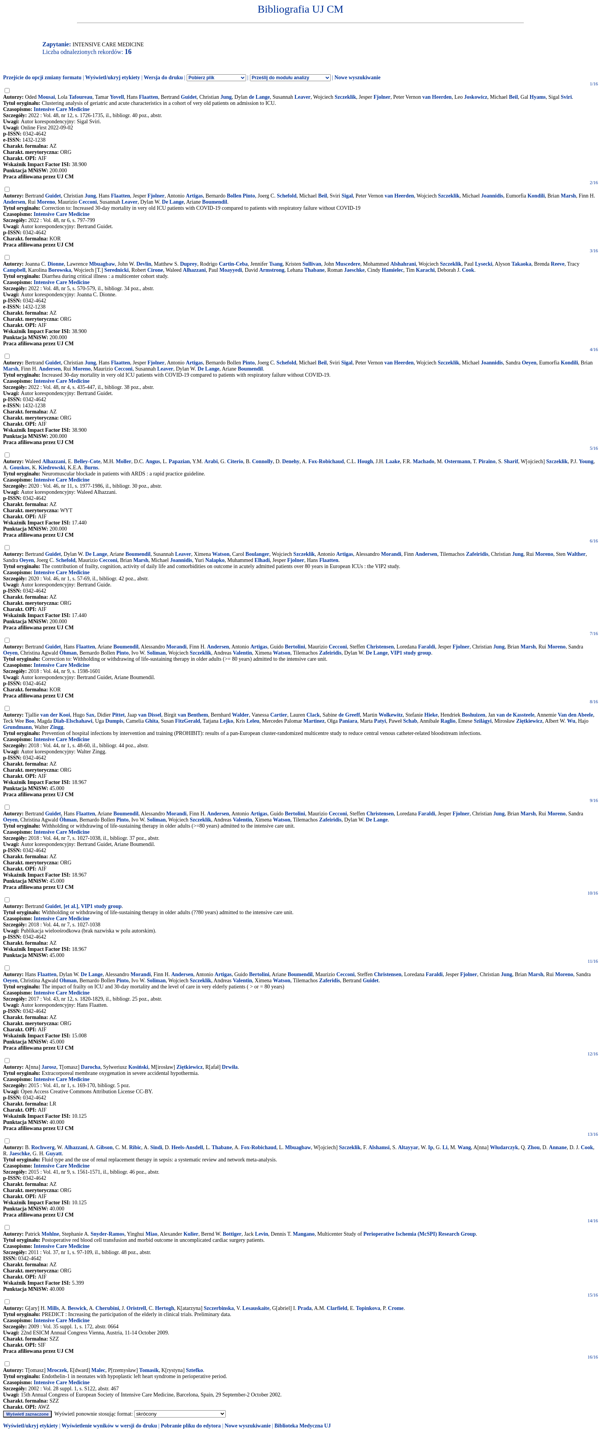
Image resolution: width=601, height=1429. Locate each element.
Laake (393, 461)
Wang (464, 1147)
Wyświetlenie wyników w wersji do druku (109, 1426)
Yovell (117, 97)
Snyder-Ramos (107, 1234)
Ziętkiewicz (529, 721)
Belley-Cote (87, 461)
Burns (91, 467)
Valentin (242, 653)
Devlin (143, 264)
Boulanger (257, 554)
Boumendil (214, 202)
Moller (123, 461)
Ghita (151, 721)
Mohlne (50, 1234)
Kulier (191, 1234)
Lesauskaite (255, 1308)
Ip (430, 1147)
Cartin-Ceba (233, 264)
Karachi (425, 270)
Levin (261, 1234)
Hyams (538, 97)
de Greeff (349, 715)
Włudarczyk (504, 1147)
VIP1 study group (410, 653)
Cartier (278, 715)
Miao (152, 1234)
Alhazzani (194, 270)
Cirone (155, 270)
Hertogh (164, 1308)
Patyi (380, 721)
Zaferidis (329, 980)
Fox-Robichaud (326, 461)
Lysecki (483, 264)
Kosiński (138, 1067)
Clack (313, 715)
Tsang (275, 264)
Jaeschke (354, 270)
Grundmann (17, 727)
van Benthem (193, 715)
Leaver (302, 97)
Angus (152, 461)
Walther (576, 554)
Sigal (347, 196)
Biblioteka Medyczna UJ (302, 1426)
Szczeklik (345, 97)
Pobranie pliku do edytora (191, 1426)
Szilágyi (483, 721)
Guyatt (54, 1153)
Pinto (249, 363)
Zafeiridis (477, 554)
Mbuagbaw (102, 264)
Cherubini (107, 1308)
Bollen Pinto (241, 196)
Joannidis (492, 196)
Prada (304, 1308)
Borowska (59, 270)
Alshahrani (403, 264)
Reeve (558, 264)
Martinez (314, 721)
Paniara (348, 721)
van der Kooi (55, 715)
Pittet (118, 715)
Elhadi (262, 560)
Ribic (135, 1147)
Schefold (286, 196)
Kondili (536, 196)
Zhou (533, 1147)
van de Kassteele (515, 715)
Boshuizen (473, 715)
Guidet (189, 97)
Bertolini (295, 647)
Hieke (431, 715)
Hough (365, 461)
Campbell (14, 270)
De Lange (173, 202)
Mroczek (57, 1370)
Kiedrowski (52, 467)
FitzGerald (187, 721)
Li (444, 1147)
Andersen (14, 202)
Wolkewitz (391, 715)
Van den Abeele (575, 715)
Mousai (46, 97)
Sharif (511, 461)
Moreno (46, 202)
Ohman (68, 980)
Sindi (156, 1147)
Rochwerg (43, 1147)
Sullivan (311, 264)
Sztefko (194, 1370)
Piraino (486, 461)
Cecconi (88, 202)
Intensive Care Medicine (62, 109)
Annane (558, 1147)
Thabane (314, 270)
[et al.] (71, 906)
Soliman (156, 653)
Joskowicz (476, 97)
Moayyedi (230, 270)
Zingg (56, 727)
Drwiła (230, 1067)
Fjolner (382, 97)
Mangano (304, 1234)
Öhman (68, 653)
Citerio (235, 461)
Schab (410, 721)
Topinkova (368, 1308)
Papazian (179, 461)
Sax (90, 715)
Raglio (447, 721)
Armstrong (271, 270)
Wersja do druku (163, 77)
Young (586, 461)
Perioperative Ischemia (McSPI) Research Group (419, 1234)
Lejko (226, 721)
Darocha (90, 1067)
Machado (423, 461)
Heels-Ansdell (187, 1147)
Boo (29, 721)
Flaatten (148, 97)
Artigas (194, 196)
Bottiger (232, 1234)
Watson (221, 554)
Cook (468, 270)
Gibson (104, 1147)
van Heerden (437, 97)
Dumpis (114, 721)
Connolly (262, 461)
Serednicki (116, 270)
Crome (396, 1308)
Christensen (380, 647)
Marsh (568, 196)
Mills (53, 1308)
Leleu (252, 721)
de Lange (259, 97)
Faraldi (426, 647)
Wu (571, 721)
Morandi (391, 554)
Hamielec (392, 270)
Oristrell (136, 1308)
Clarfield (337, 1308)
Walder (240, 715)
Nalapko (215, 560)
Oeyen (529, 363)
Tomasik (149, 1370)
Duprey (188, 264)
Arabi (211, 461)
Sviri (566, 97)
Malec (98, 1370)
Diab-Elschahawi (72, 721)
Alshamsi (378, 1147)
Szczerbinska (219, 1308)
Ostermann (457, 461)
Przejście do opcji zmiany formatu (42, 77)
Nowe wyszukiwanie (357, 77)
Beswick (77, 1308)
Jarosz (48, 1067)
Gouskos (19, 467)
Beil (513, 97)
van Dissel (149, 715)
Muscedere (347, 264)
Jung (226, 97)
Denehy (290, 461)
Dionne (56, 264)
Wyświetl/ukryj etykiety (112, 77)
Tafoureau (80, 97)
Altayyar (408, 1147)
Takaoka (522, 264)
